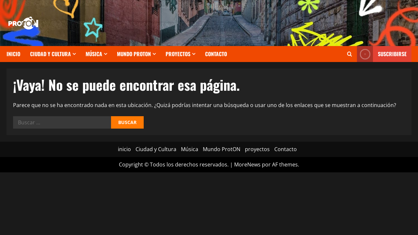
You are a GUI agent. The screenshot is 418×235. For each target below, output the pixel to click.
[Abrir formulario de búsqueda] (349, 54)
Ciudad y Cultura (50, 54)
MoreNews (247, 164)
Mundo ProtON (134, 54)
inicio (13, 54)
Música (94, 54)
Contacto (216, 54)
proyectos (178, 54)
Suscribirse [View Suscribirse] (382, 54)
